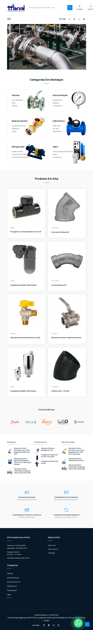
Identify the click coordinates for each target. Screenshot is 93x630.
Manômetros (57, 100)
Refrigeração (12, 590)
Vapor (9, 594)
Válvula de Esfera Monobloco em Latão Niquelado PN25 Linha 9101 (22, 451)
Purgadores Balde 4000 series (23, 285)
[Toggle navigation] (9, 18)
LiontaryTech (53, 615)
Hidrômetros (12, 586)
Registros (15, 129)
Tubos (14, 131)
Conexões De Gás (19, 126)
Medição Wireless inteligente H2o (48, 449)
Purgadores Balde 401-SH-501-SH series (49, 456)
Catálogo (51, 553)
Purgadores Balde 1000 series (23, 391)
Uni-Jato (56, 129)
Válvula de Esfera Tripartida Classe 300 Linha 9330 (66, 340)
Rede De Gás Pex (13, 582)
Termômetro (57, 106)
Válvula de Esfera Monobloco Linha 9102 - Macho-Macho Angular (25, 340)
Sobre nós (52, 545)
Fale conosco (53, 549)
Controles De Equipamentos (22, 154)
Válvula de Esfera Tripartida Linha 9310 (76, 460)
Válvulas (10, 573)
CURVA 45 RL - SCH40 (60, 391)
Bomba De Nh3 (17, 151)
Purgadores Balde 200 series (49, 462)
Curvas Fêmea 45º (59, 285)
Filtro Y (55, 154)
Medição (56, 103)
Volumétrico (57, 131)
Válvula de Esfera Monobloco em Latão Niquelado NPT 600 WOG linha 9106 (76, 451)
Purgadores (57, 157)
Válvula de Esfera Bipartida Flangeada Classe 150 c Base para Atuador (22, 461)
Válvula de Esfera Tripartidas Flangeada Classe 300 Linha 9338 (22, 471)
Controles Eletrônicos (20, 157)
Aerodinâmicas (17, 100)
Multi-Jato (56, 126)
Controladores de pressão (63, 151)
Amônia (14, 106)
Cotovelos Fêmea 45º (60, 232)
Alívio (14, 103)
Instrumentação (13, 578)
